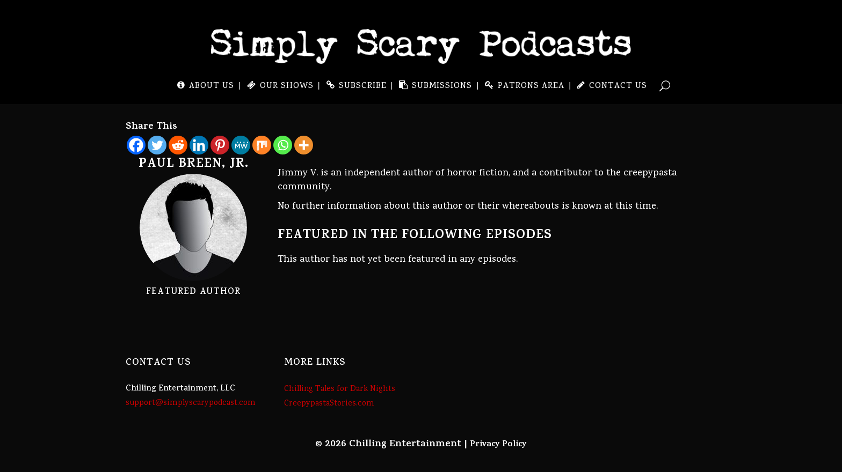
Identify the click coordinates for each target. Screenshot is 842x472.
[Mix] (261, 145)
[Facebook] (136, 145)
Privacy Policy (498, 445)
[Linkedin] (199, 145)
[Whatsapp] (282, 145)
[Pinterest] (219, 145)
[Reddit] (178, 145)
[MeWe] (240, 145)
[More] (303, 145)
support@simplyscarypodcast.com (191, 403)
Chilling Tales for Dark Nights (339, 389)
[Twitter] (157, 145)
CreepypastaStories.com (329, 404)
